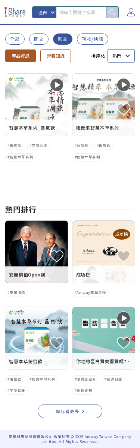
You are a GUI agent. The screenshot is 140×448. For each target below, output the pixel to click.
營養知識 (56, 55)
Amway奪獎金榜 (91, 292)
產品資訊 (20, 55)
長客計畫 (114, 379)
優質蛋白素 (86, 379)
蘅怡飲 (16, 379)
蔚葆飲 (82, 145)
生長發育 (84, 390)
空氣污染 (39, 145)
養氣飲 (16, 145)
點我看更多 (68, 411)
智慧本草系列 (21, 157)
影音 (63, 39)
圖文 (39, 39)
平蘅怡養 (17, 390)
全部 (15, 39)
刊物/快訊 (92, 39)
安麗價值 (17, 292)
